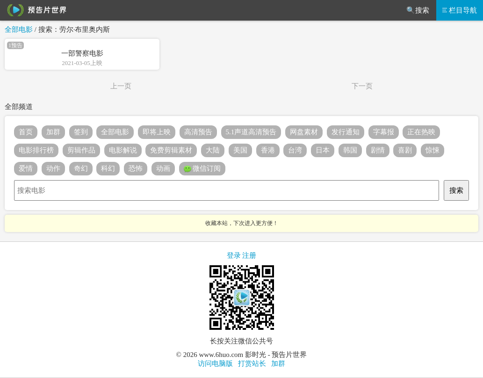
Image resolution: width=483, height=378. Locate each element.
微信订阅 (202, 169)
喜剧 (405, 150)
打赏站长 (252, 363)
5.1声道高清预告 (251, 132)
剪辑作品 (81, 150)
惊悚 (432, 150)
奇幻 (81, 168)
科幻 (108, 168)
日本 (323, 150)
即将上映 (157, 132)
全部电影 (19, 29)
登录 (234, 255)
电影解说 (123, 150)
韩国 (350, 150)
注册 (249, 255)
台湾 (295, 150)
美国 (240, 150)
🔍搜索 (417, 10)
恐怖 (136, 168)
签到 (81, 132)
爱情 (26, 168)
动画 (163, 168)
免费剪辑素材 (171, 150)
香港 (268, 150)
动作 (53, 168)
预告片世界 (35, 10)
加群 (53, 132)
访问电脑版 (215, 363)
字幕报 (383, 132)
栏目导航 (459, 10)
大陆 (213, 150)
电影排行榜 (36, 150)
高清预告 (198, 132)
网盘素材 (304, 132)
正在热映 (421, 132)
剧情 (378, 150)
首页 (26, 132)
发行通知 (346, 132)
